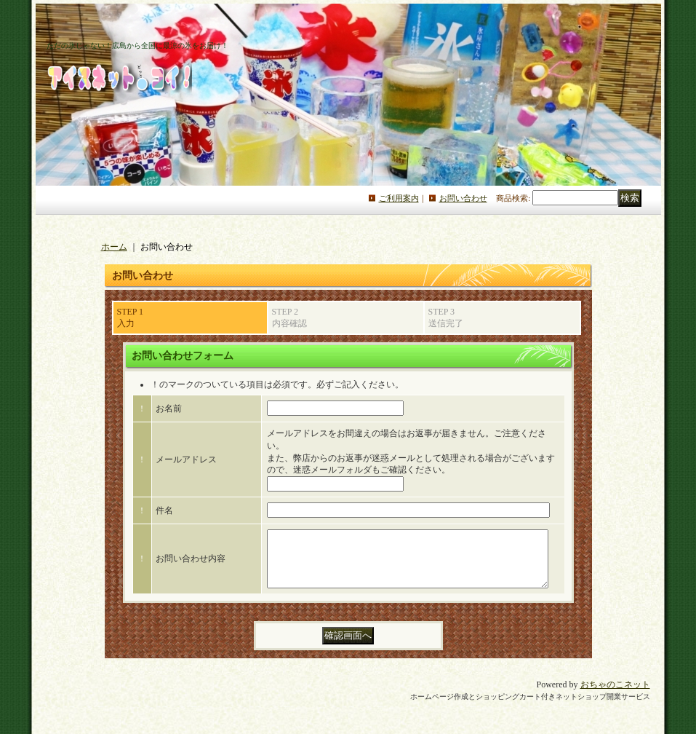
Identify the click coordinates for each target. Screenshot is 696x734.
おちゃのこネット (615, 695)
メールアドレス (186, 459)
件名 (164, 510)
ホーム (114, 247)
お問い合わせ (463, 198)
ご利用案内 (399, 198)
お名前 (169, 408)
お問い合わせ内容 (190, 564)
